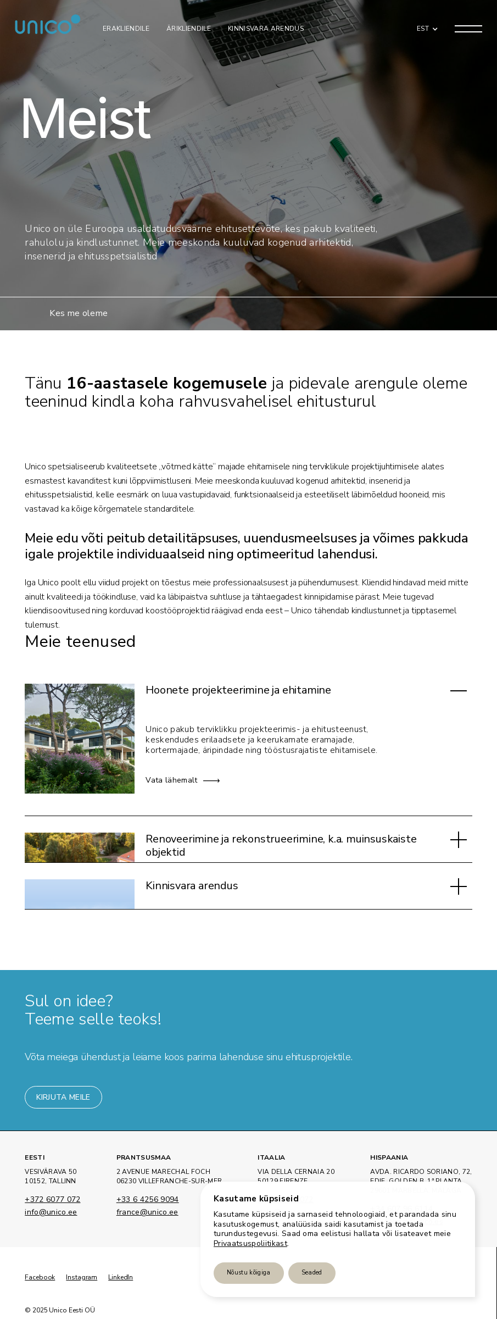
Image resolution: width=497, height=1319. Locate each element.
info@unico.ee (51, 1213)
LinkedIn (120, 1277)
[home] (48, 29)
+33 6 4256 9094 (147, 1200)
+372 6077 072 (52, 1200)
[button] (424, 28)
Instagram (81, 1277)
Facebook (40, 1277)
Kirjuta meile (63, 1097)
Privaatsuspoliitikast (250, 1243)
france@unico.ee (147, 1213)
